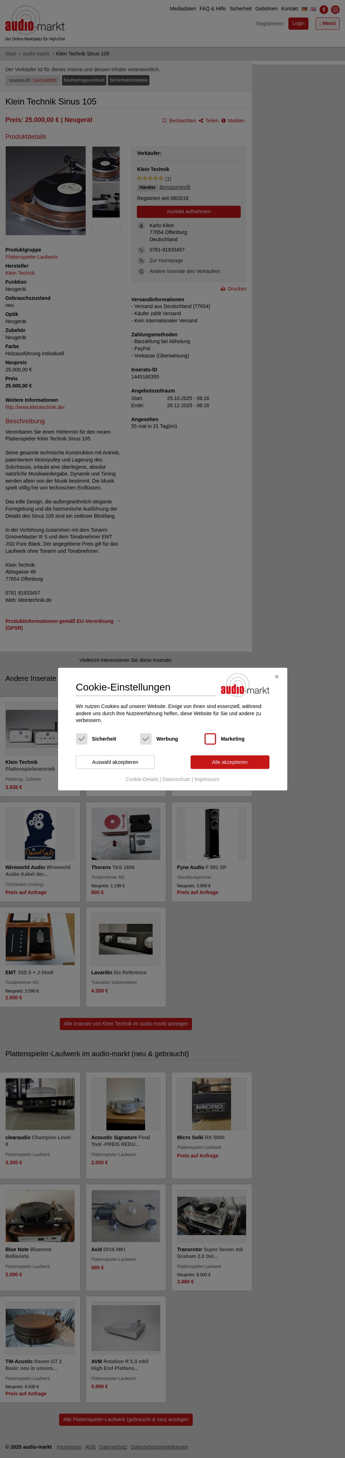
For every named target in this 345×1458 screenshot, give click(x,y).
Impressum (207, 779)
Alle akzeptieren (230, 762)
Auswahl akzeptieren (115, 762)
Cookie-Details (142, 779)
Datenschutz (176, 779)
